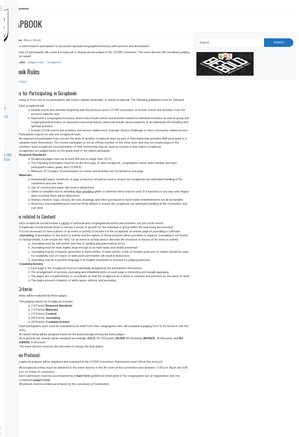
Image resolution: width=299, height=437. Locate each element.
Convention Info (26, 91)
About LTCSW (23, 66)
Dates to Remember (28, 100)
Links (18, 133)
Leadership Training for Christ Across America (32, 157)
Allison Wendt (89, 40)
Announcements (25, 75)
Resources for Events (30, 117)
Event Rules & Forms (29, 108)
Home (18, 58)
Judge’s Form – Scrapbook (101, 62)
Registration (24, 83)
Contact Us (22, 125)
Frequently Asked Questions (27, 144)
